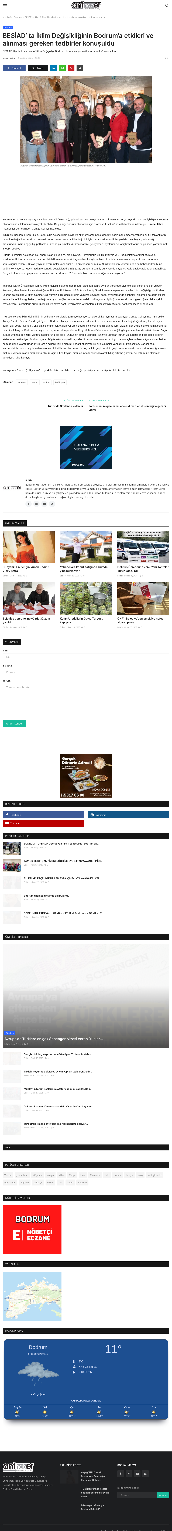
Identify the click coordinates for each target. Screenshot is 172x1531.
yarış (140, 1170)
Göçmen (37, 1170)
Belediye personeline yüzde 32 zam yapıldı (26, 620)
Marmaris (95, 1170)
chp (60, 1178)
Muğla (72, 1170)
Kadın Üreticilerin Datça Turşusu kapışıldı (81, 620)
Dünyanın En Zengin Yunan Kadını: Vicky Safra (26, 569)
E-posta (7, 665)
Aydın (70, 1178)
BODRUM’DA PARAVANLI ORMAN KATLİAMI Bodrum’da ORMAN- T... (64, 913)
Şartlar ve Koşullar (110, 1526)
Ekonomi (18, 17)
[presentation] (29, 710)
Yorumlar (12, 642)
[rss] (145, 1469)
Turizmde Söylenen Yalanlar (65, 406)
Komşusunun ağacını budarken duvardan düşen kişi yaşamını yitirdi (127, 408)
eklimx (46, 382)
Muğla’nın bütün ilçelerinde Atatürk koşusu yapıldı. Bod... (58, 1084)
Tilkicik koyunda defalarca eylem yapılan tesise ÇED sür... (58, 1066)
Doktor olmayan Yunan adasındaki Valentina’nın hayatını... (59, 1101)
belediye (38, 1178)
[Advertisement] (86, 192)
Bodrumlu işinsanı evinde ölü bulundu (46, 895)
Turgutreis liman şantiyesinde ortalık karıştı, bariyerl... (56, 1119)
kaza (82, 1170)
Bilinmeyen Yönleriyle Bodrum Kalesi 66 (92, 1502)
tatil (107, 1170)
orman (117, 1170)
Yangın (50, 1170)
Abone (163, 1490)
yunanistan (22, 1170)
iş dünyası (60, 382)
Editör (9, 58)
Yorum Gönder (14, 723)
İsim (5, 650)
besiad (35, 382)
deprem (24, 1178)
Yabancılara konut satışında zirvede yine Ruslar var (84, 569)
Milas (61, 1170)
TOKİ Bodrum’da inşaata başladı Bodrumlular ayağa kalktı (95, 1488)
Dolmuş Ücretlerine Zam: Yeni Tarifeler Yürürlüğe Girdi (142, 569)
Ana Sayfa (7, 17)
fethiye (129, 1170)
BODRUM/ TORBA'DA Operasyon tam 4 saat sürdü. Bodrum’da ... (61, 843)
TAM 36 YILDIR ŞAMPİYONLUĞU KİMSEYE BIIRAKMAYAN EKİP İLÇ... (63, 860)
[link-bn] (86, 447)
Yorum (7, 680)
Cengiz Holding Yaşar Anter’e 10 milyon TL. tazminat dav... (58, 1049)
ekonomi (22, 382)
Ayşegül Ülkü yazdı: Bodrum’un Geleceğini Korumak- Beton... (93, 1471)
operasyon (10, 1178)
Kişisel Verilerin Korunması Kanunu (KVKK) (145, 1526)
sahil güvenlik (155, 1170)
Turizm (8, 1170)
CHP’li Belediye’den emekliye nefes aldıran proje (140, 620)
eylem (50, 1178)
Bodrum (82, 1178)
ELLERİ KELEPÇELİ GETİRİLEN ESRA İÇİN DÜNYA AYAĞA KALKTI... (62, 878)
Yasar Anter (29, 1070)
